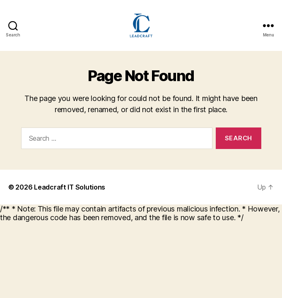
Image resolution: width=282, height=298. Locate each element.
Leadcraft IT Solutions (69, 187)
